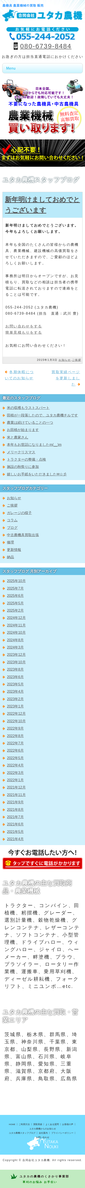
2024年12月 (16, 618)
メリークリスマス (21, 452)
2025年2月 (15, 610)
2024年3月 (15, 647)
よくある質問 (52, 1124)
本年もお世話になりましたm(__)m (34, 444)
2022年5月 (15, 758)
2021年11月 (16, 795)
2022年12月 (16, 713)
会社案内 (43, 1133)
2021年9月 (15, 802)
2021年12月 (16, 787)
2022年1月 (15, 780)
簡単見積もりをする (23, 332)
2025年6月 (15, 596)
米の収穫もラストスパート (28, 408)
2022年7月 (15, 743)
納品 (10, 557)
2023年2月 (15, 699)
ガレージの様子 (19, 513)
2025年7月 (15, 588)
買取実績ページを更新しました (65, 378)
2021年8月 (15, 810)
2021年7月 (15, 817)
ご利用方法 (24, 1124)
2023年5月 (15, 684)
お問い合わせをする (23, 326)
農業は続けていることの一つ (30, 422)
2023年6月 (15, 677)
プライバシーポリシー (62, 1133)
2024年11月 (16, 625)
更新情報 (14, 550)
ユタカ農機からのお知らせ (42, 1128)
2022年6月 (15, 750)
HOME (12, 1124)
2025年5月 (15, 603)
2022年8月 (15, 736)
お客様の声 (67, 1124)
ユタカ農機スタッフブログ (22, 1133)
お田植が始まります (23, 430)
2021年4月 (15, 839)
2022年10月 (16, 721)
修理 (10, 542)
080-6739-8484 (45, 46)
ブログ (12, 528)
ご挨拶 (76, 359)
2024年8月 (15, 640)
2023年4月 (15, 691)
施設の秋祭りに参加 (23, 467)
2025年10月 (16, 581)
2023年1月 (15, 706)
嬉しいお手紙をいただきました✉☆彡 (37, 474)
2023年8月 (15, 669)
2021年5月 (15, 832)
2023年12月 (16, 654)
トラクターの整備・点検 (26, 459)
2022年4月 (15, 765)
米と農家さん (17, 437)
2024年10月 (16, 632)
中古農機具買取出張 (23, 535)
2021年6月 (15, 824)
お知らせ (65, 359)
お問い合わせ (42, 1137)
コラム (12, 520)
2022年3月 (15, 773)
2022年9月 (15, 728)
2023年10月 (16, 662)
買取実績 (37, 1124)
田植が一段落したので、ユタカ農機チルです (42, 415)
